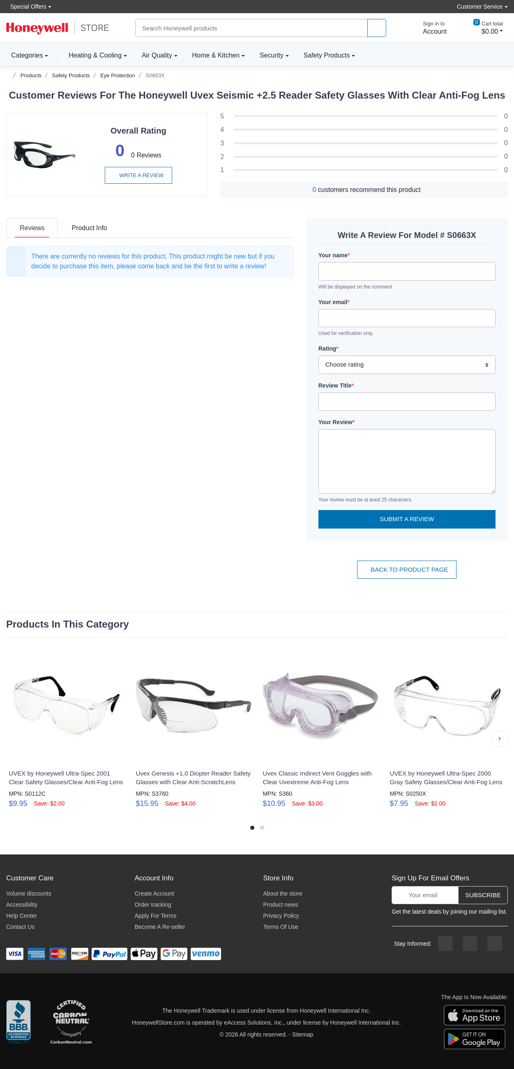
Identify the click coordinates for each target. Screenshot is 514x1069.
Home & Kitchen (216, 55)
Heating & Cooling (95, 55)
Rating (328, 348)
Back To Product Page (407, 569)
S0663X (154, 75)
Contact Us (20, 927)
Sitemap (302, 1034)
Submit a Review (407, 518)
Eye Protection (117, 75)
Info (89, 227)
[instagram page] (470, 943)
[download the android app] (474, 1038)
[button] (499, 738)
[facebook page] (445, 943)
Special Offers (26, 6)
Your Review (336, 422)
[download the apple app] (474, 1014)
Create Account (154, 893)
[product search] (376, 28)
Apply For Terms (156, 915)
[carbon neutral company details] (71, 1022)
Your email (334, 302)
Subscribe (483, 894)
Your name (334, 255)
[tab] (32, 228)
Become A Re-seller (160, 927)
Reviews (32, 227)
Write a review (138, 175)
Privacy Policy (281, 915)
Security (272, 55)
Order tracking (153, 904)
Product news (280, 904)
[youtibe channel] (494, 943)
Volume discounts (28, 893)
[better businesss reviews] (18, 1022)
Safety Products (327, 55)
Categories (24, 55)
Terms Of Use (280, 927)
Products (31, 75)
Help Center (21, 915)
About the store (282, 893)
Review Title (336, 385)
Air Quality (157, 55)
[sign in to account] (429, 27)
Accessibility (21, 904)
